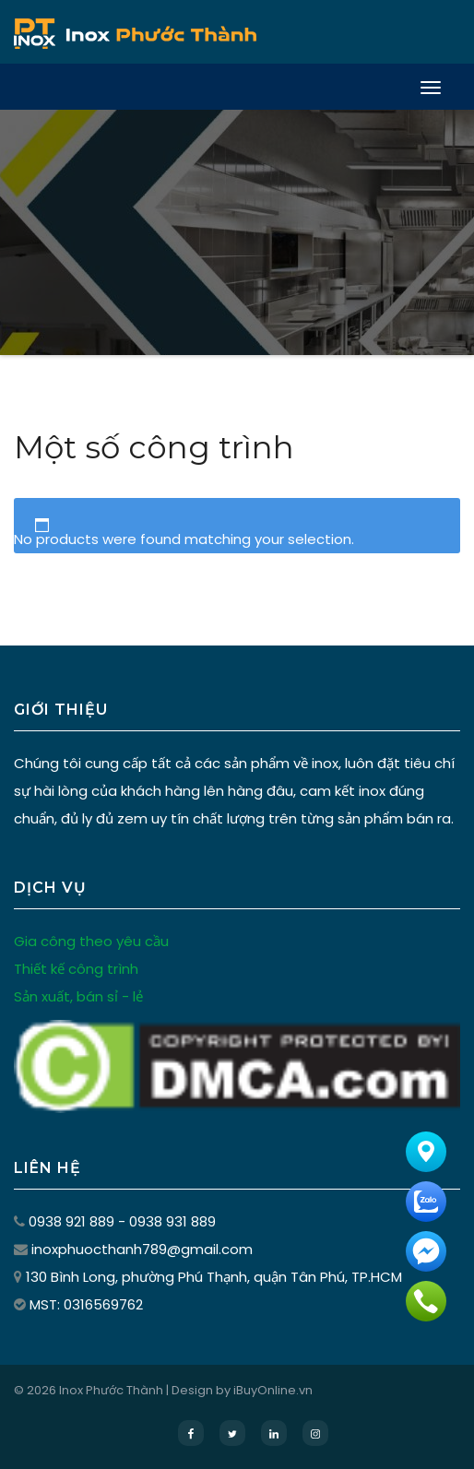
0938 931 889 (172, 1221)
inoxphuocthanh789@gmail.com (142, 1249)
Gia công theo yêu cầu (91, 941)
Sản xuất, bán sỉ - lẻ (78, 996)
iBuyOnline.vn (273, 1390)
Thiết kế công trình (76, 968)
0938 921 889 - (79, 1221)
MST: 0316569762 (86, 1304)
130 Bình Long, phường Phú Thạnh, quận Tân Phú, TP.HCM (214, 1276)
